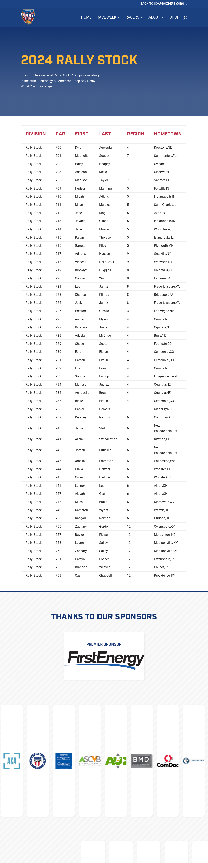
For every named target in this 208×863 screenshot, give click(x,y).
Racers (132, 17)
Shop (174, 17)
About (154, 17)
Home (86, 17)
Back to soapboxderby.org (162, 3)
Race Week (106, 17)
